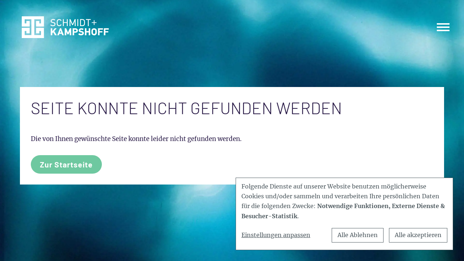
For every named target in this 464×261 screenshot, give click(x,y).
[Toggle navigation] (443, 27)
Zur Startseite (66, 164)
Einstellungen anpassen (275, 235)
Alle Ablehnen (357, 235)
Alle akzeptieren (418, 235)
